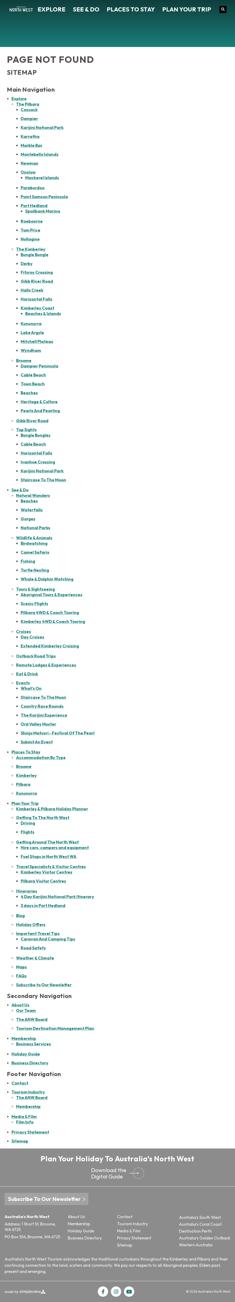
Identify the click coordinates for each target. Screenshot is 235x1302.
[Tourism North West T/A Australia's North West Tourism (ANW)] (21, 9)
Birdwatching (34, 543)
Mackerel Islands (42, 177)
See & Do (86, 9)
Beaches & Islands (43, 313)
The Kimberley (30, 249)
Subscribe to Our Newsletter (44, 984)
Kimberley (26, 775)
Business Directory (29, 1063)
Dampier (29, 118)
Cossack (29, 109)
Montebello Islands (40, 154)
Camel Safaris (35, 552)
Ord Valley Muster (38, 724)
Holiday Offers (30, 924)
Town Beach (33, 383)
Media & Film (24, 1116)
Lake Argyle (32, 332)
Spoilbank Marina (42, 211)
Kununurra (31, 323)
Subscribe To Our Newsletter (46, 1198)
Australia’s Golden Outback (204, 1238)
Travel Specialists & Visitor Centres (51, 866)
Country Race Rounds (42, 706)
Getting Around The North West (47, 842)
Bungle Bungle (34, 254)
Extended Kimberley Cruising (50, 646)
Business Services (33, 1044)
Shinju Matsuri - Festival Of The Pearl (58, 733)
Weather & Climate (35, 958)
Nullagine (30, 239)
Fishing (28, 561)
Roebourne (32, 221)
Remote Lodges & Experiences (46, 665)
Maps (21, 967)
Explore (51, 9)
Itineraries (26, 891)
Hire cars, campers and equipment (55, 847)
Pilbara (23, 784)
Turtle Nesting (35, 570)
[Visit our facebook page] (103, 1291)
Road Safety (33, 948)
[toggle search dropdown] (223, 9)
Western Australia (196, 1244)
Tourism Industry (28, 1092)
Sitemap (19, 1141)
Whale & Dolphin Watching (47, 579)
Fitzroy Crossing (37, 272)
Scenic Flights (34, 603)
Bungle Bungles (35, 435)
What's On (31, 688)
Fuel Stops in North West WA (48, 856)
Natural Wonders (33, 495)
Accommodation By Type (41, 757)
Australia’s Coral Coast (200, 1224)
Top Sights (26, 429)
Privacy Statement (30, 1132)
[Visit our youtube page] (129, 1291)
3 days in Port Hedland (43, 905)
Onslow (28, 172)
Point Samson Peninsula (44, 196)
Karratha (30, 136)
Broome (23, 360)
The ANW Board (32, 1019)
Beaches (29, 392)
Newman (29, 163)
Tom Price (30, 230)
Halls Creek (32, 290)
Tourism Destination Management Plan (55, 1028)
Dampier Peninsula (39, 366)
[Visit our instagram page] (116, 1291)
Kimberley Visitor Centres (46, 872)
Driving (28, 823)
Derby (27, 263)
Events (23, 682)
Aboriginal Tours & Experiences (51, 594)
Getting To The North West (42, 817)
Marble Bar (31, 145)
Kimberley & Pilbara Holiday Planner (52, 808)
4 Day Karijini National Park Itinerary (57, 896)
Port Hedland (34, 205)
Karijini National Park (42, 127)
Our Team (26, 1010)
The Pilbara (27, 104)
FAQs (21, 976)
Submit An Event (37, 742)
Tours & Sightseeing (35, 589)
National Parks (35, 527)
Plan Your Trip (186, 9)
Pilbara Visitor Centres (43, 881)
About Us (20, 1005)
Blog (20, 915)
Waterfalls (32, 510)
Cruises (23, 631)
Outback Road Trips (36, 656)
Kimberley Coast (37, 308)
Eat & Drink (27, 674)
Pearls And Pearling (40, 410)
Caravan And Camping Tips (48, 939)
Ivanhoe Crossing (38, 462)
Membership (23, 1038)
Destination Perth (195, 1231)
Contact (19, 1083)
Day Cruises (32, 637)
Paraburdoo (33, 187)
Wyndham (31, 350)
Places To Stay (131, 9)
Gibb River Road (37, 281)
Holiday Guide (25, 1054)
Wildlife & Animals (34, 537)
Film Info (25, 1122)
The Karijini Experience (44, 715)
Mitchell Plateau (37, 341)
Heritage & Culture (39, 401)
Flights (27, 832)
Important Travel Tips (38, 933)
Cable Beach (33, 375)
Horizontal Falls (36, 299)
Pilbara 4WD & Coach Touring (50, 612)
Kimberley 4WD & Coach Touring (53, 621)
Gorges (28, 518)
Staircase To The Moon (43, 479)
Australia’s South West (200, 1217)
